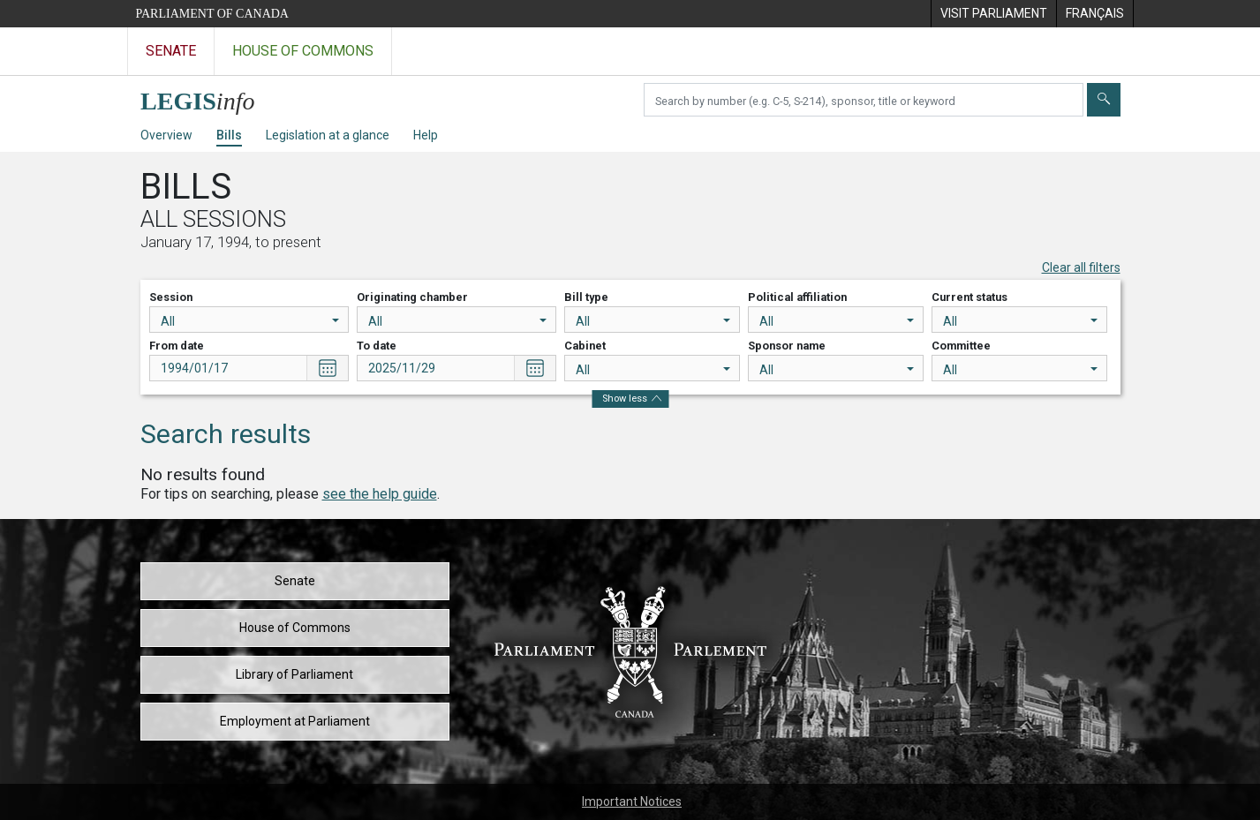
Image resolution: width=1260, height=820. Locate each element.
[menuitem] (993, 13)
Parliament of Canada (212, 13)
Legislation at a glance (327, 135)
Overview (166, 135)
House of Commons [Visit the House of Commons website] (302, 50)
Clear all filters (1081, 267)
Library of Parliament (294, 674)
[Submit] (1103, 100)
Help (425, 135)
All (250, 321)
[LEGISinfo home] (207, 96)
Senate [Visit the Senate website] (171, 50)
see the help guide (379, 493)
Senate (295, 581)
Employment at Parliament (295, 721)
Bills (229, 135)
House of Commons (295, 628)
